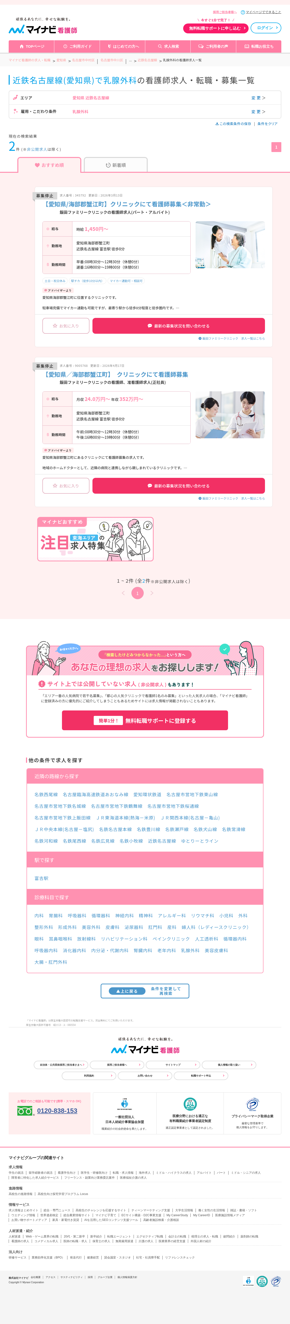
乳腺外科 (190, 950)
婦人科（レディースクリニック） (216, 927)
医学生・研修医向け (94, 1172)
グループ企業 (105, 1277)
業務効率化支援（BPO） (48, 1257)
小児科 (226, 915)
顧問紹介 (229, 1236)
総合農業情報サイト (76, 1215)
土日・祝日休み (55, 281)
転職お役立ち (262, 46)
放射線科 (86, 938)
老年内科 (166, 950)
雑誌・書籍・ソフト (243, 1210)
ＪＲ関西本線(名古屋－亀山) (190, 817)
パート (221, 1172)
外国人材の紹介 (201, 1241)
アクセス (51, 1277)
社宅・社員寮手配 (148, 1257)
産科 (172, 927)
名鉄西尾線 (46, 794)
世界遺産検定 (49, 1215)
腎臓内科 (143, 950)
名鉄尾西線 (75, 841)
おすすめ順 (49, 165)
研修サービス (18, 1257)
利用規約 (89, 1075)
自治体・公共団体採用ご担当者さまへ (61, 1064)
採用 (90, 1277)
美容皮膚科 (216, 950)
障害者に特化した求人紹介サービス (35, 1177)
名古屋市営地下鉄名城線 (60, 806)
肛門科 (155, 927)
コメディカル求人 (46, 1241)
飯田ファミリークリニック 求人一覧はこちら (234, 338)
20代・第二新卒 (74, 1236)
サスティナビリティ (71, 1277)
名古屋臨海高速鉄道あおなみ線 (96, 794)
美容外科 (91, 927)
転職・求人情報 (123, 1172)
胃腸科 (56, 915)
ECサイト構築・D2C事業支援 (141, 1215)
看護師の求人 (20, 1241)
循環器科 (100, 915)
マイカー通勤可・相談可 (126, 281)
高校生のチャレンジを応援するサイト (101, 1210)
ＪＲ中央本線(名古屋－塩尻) (64, 829)
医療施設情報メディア (230, 1215)
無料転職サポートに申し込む (215, 28)
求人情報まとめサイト (23, 1210)
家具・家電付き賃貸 (65, 1220)
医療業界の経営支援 (172, 1241)
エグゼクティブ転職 (149, 1236)
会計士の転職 (177, 1236)
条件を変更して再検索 (145, 991)
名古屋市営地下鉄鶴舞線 (117, 806)
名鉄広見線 (103, 841)
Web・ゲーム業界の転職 (42, 1236)
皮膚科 (113, 927)
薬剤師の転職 (249, 1236)
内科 (39, 915)
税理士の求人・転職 (204, 1236)
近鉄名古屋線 (162, 841)
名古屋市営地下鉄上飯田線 (62, 817)
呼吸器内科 (46, 950)
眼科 (39, 938)
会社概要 (36, 1277)
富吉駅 (41, 878)
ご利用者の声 (217, 46)
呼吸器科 (77, 915)
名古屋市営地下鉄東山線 (192, 794)
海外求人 (145, 1172)
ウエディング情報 (23, 1215)
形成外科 (67, 927)
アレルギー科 (172, 915)
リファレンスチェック (180, 1257)
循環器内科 (235, 938)
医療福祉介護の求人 (133, 1177)
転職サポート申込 (201, 1075)
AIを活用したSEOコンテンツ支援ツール (111, 1220)
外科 (243, 915)
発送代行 (76, 1257)
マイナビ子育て (105, 1215)
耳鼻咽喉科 (60, 938)
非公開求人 (37, 149)
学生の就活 (16, 1172)
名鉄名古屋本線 (115, 829)
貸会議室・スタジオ (117, 1257)
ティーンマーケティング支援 (150, 1210)
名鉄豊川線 (148, 829)
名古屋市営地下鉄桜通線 (173, 806)
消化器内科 (75, 950)
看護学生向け (67, 1172)
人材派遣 (15, 1236)
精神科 (146, 915)
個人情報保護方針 (127, 1277)
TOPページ (35, 46)
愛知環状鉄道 (147, 794)
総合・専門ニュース (57, 1210)
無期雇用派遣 (124, 1241)
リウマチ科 (202, 915)
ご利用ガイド (80, 46)
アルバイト (204, 1172)
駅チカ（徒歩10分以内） (87, 281)
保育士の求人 (101, 1241)
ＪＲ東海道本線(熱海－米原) (125, 817)
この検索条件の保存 (233, 123)
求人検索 (171, 46)
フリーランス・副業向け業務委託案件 (89, 1177)
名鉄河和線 (46, 841)
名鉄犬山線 (205, 829)
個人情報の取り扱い (229, 1064)
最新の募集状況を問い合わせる (179, 326)
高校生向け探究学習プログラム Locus (63, 1194)
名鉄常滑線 (234, 829)
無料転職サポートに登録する (145, 720)
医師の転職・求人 (75, 1241)
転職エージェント (119, 1236)
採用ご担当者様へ (225, 12)
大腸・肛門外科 (50, 962)
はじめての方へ (126, 46)
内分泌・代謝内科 (110, 950)
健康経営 (93, 1257)
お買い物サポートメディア (29, 1220)
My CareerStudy (177, 1215)
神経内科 (124, 915)
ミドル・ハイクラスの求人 (174, 1172)
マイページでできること (263, 12)
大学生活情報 (184, 1210)
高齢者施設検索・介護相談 (161, 1220)
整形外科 (43, 927)
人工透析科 (207, 938)
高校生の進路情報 (20, 1194)
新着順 (116, 165)
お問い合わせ (145, 1075)
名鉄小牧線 (131, 841)
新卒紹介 (96, 1236)
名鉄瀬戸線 (177, 829)
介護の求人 (146, 1241)
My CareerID (201, 1215)
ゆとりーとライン (199, 841)
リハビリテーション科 (124, 938)
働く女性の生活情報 (211, 1210)
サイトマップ (173, 1064)
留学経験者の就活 (41, 1172)
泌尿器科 (134, 927)
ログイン (265, 28)
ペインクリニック (171, 938)
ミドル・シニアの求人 (246, 1172)
